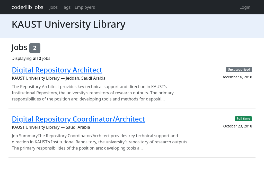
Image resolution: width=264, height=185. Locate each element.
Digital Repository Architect (57, 70)
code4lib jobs (27, 7)
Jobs (54, 7)
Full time (243, 118)
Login (245, 7)
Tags (66, 7)
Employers (85, 7)
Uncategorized (239, 69)
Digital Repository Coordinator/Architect (78, 119)
